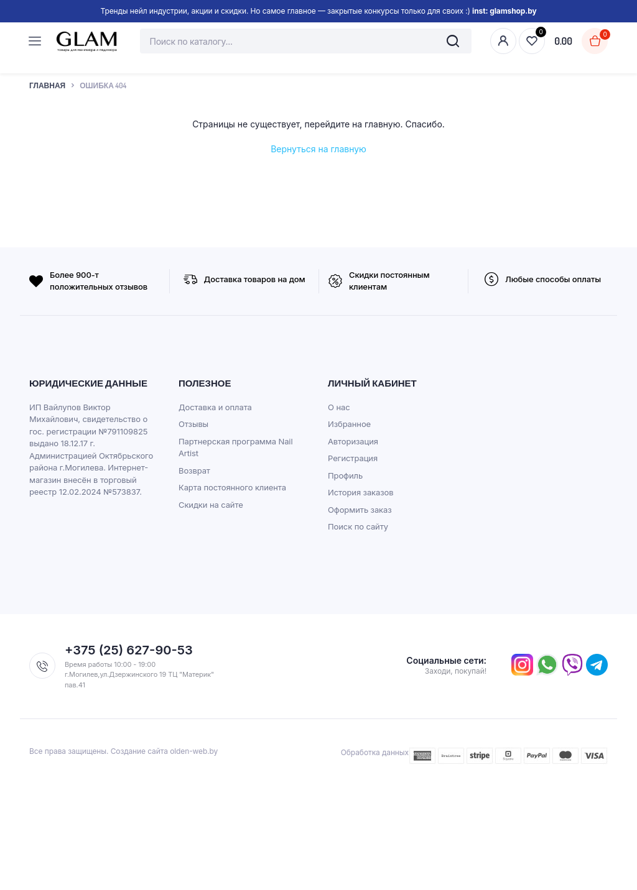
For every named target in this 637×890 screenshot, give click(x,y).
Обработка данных (375, 752)
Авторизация (353, 441)
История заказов (361, 492)
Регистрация (353, 458)
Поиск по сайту (358, 526)
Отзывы (193, 424)
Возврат (194, 470)
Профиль (345, 475)
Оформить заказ (360, 510)
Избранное (349, 424)
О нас (339, 407)
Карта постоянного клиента (232, 487)
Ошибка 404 (103, 85)
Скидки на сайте (211, 505)
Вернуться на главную (318, 149)
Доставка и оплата (215, 407)
